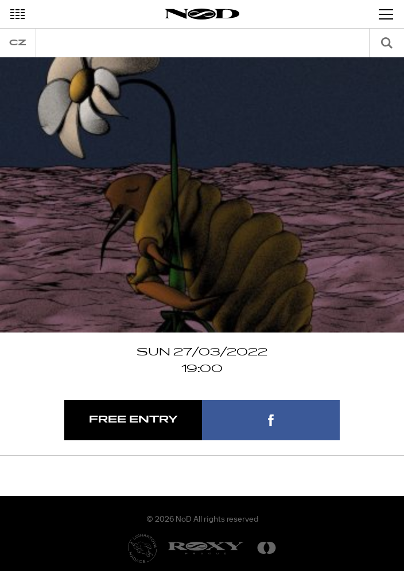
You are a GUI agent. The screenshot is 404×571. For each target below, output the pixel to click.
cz (17, 42)
